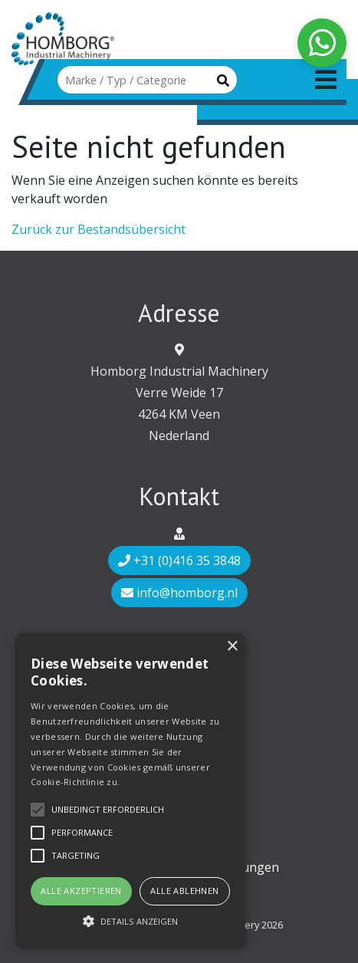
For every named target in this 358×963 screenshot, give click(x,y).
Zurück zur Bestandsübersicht (98, 229)
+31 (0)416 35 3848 (179, 560)
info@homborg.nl (179, 592)
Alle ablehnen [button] (184, 890)
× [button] (232, 646)
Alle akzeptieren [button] (81, 890)
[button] (130, 920)
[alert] (130, 790)
